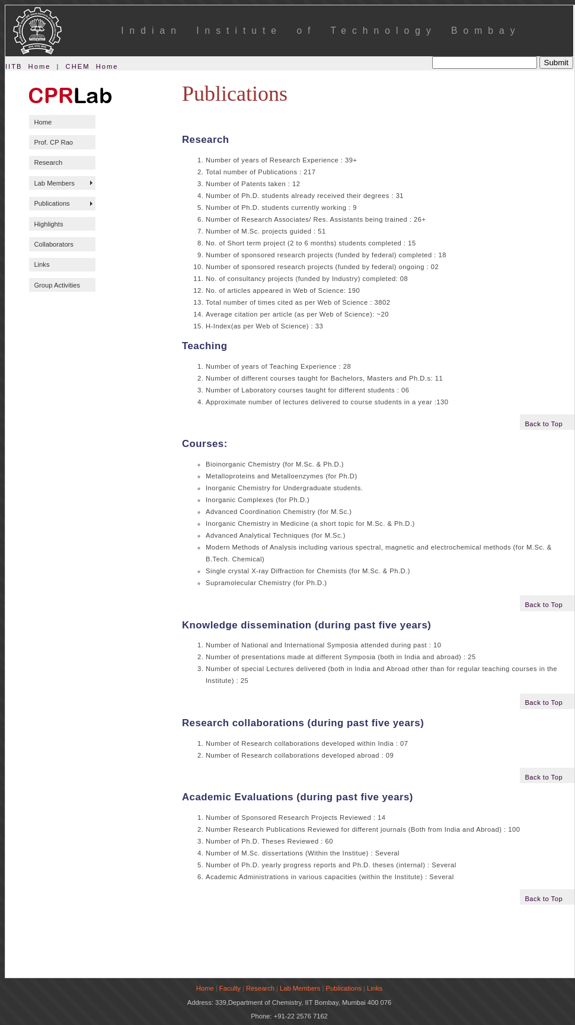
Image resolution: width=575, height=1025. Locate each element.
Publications (51, 203)
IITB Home (27, 66)
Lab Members (54, 183)
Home (43, 122)
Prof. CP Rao (53, 142)
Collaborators (54, 244)
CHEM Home (92, 66)
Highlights (48, 224)
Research (48, 162)
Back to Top (544, 423)
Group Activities (57, 285)
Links (41, 264)
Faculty (230, 988)
